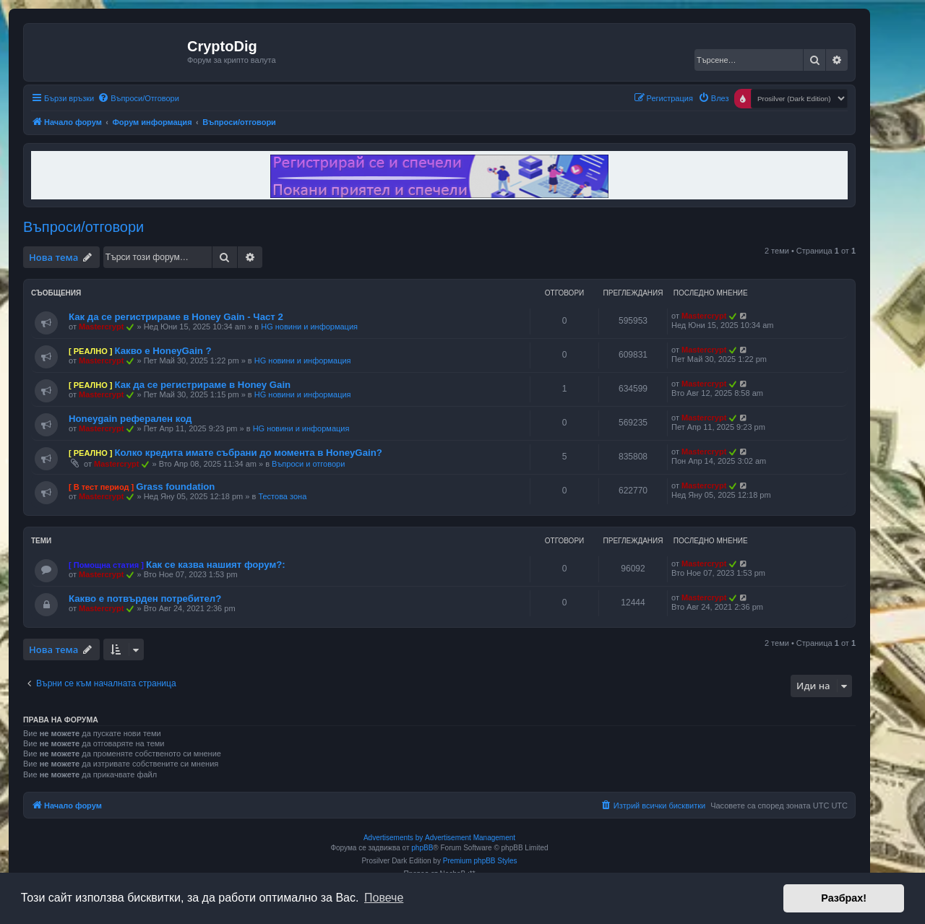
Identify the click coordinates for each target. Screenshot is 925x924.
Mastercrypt (101, 326)
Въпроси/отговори (83, 227)
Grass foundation (175, 486)
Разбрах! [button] (843, 898)
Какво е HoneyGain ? (162, 350)
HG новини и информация (309, 326)
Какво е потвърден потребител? (145, 598)
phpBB (422, 848)
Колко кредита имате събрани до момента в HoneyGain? (248, 452)
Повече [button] (383, 897)
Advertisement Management (470, 838)
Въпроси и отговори (308, 463)
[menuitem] (138, 98)
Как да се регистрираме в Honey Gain (202, 384)
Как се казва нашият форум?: (215, 564)
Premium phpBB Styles (480, 861)
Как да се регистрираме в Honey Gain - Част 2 (176, 316)
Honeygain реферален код (130, 418)
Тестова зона (282, 496)
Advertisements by (393, 838)
